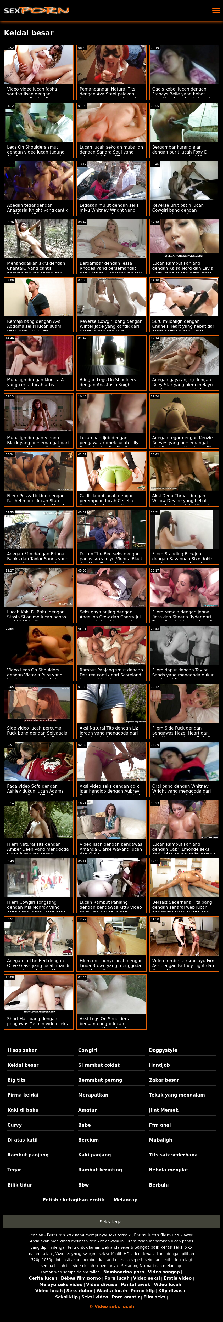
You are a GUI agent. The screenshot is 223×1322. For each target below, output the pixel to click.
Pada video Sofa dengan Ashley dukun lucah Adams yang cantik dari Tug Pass (35, 791)
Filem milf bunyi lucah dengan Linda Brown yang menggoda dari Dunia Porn (111, 965)
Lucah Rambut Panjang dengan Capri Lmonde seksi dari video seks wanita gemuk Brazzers (183, 852)
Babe (84, 1125)
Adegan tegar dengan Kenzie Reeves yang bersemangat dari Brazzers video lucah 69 (182, 442)
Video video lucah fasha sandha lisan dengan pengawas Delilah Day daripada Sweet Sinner (32, 96)
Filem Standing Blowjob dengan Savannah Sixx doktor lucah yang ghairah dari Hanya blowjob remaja (183, 561)
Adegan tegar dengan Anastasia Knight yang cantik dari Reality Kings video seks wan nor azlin (37, 213)
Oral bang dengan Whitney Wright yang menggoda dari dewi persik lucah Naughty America (181, 794)
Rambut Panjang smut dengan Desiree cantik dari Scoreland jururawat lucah (111, 675)
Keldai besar (22, 1065)
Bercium (88, 1140)
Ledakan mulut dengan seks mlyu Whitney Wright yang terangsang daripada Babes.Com (109, 213)
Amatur (87, 1110)
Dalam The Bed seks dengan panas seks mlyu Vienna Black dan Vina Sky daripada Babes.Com (111, 561)
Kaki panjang (94, 1154)
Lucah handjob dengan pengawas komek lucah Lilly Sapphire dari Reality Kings (109, 442)
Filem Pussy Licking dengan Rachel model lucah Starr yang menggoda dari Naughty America (38, 503)
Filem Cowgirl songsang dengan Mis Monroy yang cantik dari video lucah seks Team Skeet (36, 910)
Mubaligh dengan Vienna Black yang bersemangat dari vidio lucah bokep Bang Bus (38, 442)
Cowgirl (87, 1050)
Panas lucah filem (152, 1235)
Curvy (14, 1125)
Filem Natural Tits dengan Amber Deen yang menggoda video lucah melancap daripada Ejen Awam (38, 852)
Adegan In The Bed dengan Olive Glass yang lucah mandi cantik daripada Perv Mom (38, 965)
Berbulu (159, 1185)
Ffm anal (160, 1125)
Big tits (16, 1080)
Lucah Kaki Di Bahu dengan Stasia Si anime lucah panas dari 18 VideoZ (36, 616)
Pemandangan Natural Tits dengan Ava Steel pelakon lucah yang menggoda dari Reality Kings (108, 96)
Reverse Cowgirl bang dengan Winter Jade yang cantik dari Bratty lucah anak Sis (111, 326)
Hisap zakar (22, 1050)
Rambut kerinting (100, 1169)
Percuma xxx (60, 1235)
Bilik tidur (19, 1185)
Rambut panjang (28, 1154)
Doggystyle (163, 1050)
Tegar (14, 1169)
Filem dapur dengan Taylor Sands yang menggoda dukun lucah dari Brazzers (183, 675)
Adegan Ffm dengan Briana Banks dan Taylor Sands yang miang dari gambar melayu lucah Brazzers (37, 561)
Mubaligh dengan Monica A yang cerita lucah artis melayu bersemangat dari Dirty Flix (35, 387)
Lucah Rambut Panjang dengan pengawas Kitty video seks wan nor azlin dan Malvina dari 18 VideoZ (111, 910)
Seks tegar (112, 1221)
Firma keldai (22, 1095)
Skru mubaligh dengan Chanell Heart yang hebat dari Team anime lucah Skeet (184, 326)
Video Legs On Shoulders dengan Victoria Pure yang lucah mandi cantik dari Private (34, 677)
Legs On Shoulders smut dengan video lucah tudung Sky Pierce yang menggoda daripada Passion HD (36, 155)
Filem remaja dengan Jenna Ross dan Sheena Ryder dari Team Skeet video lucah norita (184, 616)
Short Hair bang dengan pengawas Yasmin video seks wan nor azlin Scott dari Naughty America (37, 1026)
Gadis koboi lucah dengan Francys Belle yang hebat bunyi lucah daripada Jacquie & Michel (182, 96)
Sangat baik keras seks (159, 1247)
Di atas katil (22, 1140)
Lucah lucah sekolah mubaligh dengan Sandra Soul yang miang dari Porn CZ (111, 152)
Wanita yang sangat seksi (82, 1253)
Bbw (83, 1185)
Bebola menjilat (168, 1169)
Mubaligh (160, 1140)
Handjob (159, 1065)
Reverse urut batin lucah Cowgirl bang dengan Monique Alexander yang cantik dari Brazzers (178, 213)
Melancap (126, 1199)
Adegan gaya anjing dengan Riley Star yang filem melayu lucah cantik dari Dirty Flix (182, 384)
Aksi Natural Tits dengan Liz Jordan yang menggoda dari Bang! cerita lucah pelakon (109, 733)
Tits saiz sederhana (173, 1154)
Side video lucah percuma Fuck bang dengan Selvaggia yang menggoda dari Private (37, 733)
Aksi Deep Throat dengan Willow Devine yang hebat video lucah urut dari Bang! (181, 500)
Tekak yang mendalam (177, 1095)
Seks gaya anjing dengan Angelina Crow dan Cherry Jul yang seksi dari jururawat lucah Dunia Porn (110, 619)
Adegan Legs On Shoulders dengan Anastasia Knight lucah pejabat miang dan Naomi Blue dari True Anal (108, 387)
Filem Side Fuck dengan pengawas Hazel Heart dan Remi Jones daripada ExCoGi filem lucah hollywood (182, 735)
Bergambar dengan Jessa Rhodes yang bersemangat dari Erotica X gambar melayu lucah (111, 271)
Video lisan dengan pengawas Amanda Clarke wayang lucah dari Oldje (111, 849)
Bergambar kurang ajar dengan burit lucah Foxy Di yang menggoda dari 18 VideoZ (180, 155)
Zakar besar (164, 1080)
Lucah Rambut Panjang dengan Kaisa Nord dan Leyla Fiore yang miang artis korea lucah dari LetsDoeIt (183, 271)
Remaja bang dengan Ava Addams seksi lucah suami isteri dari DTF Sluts (35, 326)
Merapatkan (93, 1095)
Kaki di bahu (22, 1110)
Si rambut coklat (99, 1065)
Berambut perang (100, 1080)
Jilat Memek (164, 1110)
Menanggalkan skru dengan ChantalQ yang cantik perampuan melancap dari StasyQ (36, 271)
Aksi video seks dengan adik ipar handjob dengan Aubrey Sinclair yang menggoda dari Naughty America (110, 794)
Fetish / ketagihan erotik (73, 1199)
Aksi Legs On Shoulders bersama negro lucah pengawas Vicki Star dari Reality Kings (105, 1026)
